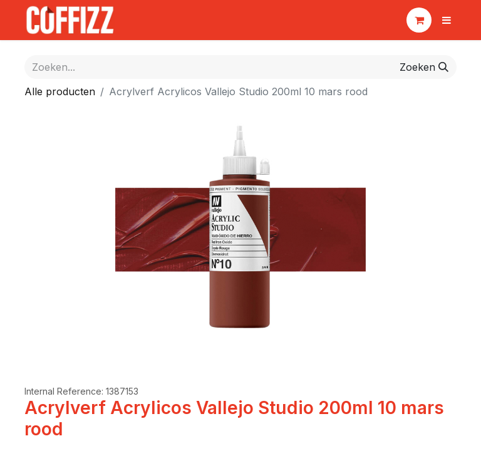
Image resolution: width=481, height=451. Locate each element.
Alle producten (59, 91)
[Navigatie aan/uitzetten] (447, 20)
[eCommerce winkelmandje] (419, 20)
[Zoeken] (424, 67)
